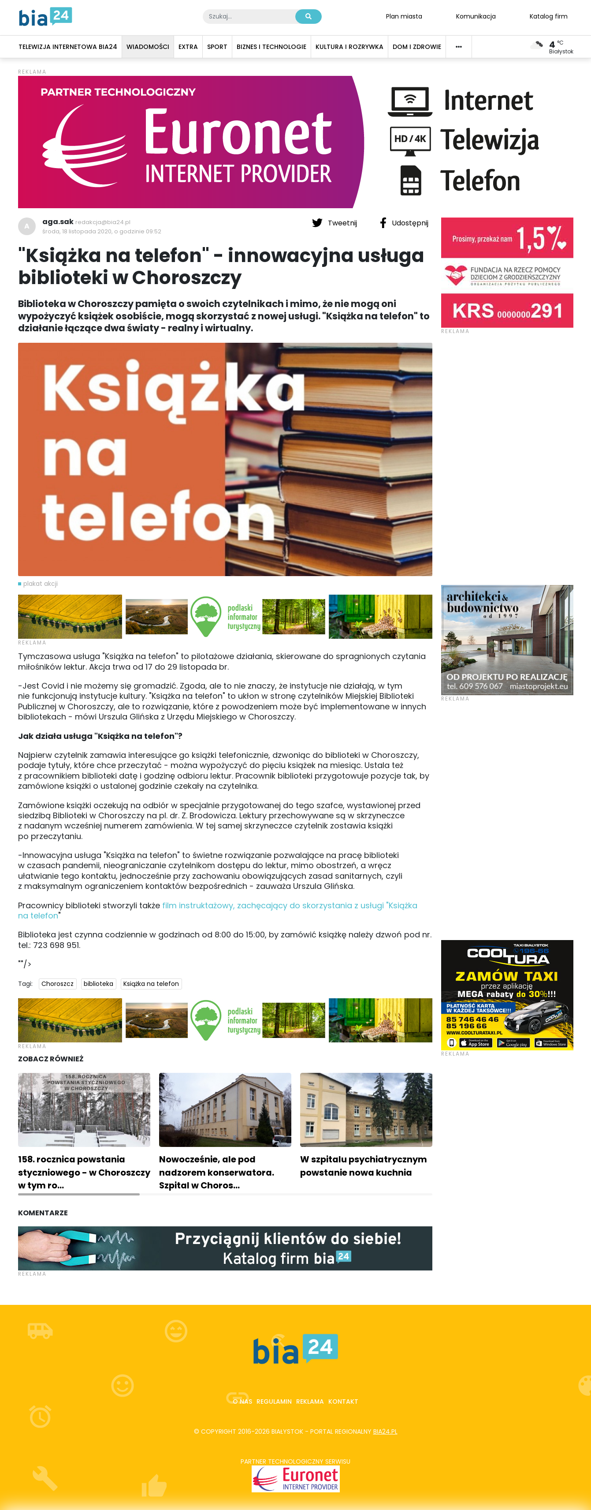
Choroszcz (57, 983)
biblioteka (98, 983)
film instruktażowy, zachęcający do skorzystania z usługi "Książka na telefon (217, 910)
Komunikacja (476, 15)
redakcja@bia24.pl (102, 222)
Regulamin (274, 1401)
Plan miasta (404, 15)
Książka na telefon (151, 983)
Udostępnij (404, 222)
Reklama (310, 1401)
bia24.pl (385, 1431)
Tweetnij (335, 222)
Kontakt (343, 1401)
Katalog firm (549, 15)
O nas (242, 1401)
